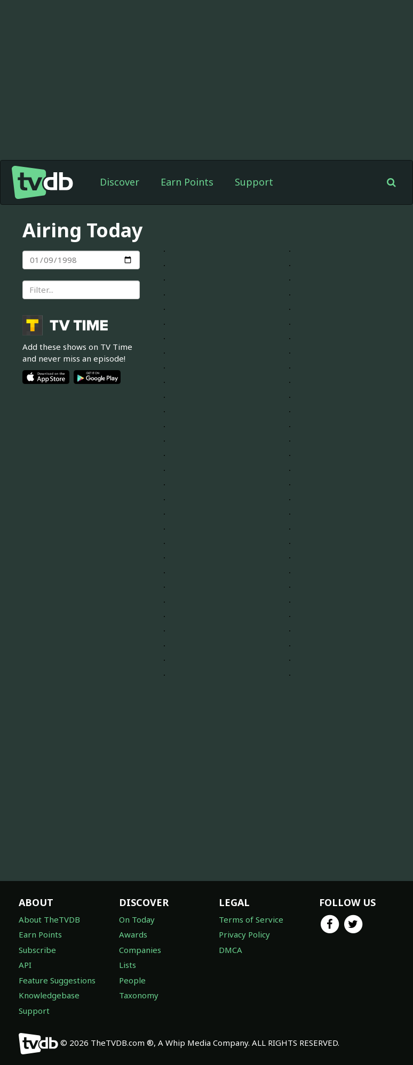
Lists (127, 964)
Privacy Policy (244, 934)
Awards (133, 934)
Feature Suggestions (57, 980)
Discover (119, 181)
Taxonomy (138, 995)
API (25, 964)
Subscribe (37, 949)
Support (254, 181)
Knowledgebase (49, 995)
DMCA (230, 949)
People (132, 980)
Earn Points (187, 181)
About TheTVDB (49, 919)
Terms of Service (251, 919)
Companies (140, 949)
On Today (137, 919)
